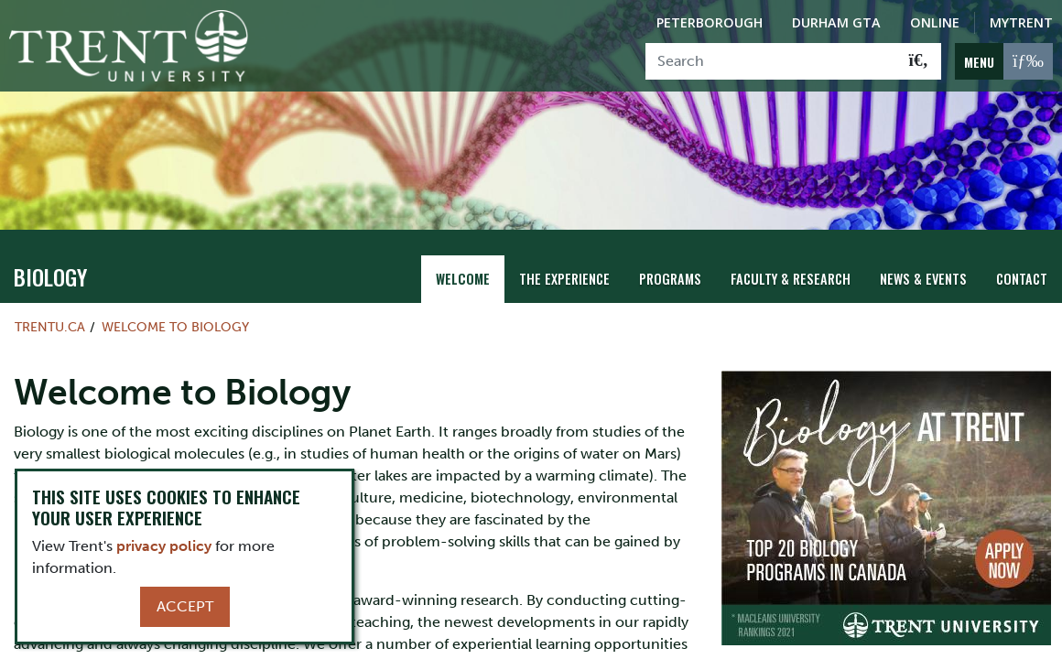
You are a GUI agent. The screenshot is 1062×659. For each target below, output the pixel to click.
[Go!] (918, 61)
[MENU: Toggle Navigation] (1004, 61)
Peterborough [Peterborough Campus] (709, 22)
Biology (50, 276)
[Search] (771, 61)
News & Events (923, 278)
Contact (1021, 278)
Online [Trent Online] (934, 22)
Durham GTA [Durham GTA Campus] (836, 22)
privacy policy (163, 546)
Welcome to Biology (175, 327)
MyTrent (1021, 22)
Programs (670, 278)
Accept (185, 606)
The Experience (564, 278)
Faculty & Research (791, 278)
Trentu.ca (50, 327)
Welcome (463, 278)
